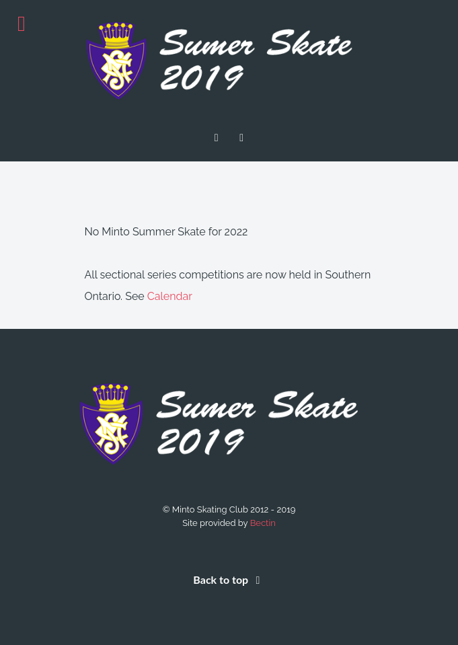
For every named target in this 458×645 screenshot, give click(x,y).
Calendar (169, 296)
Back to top (228, 579)
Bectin (263, 523)
